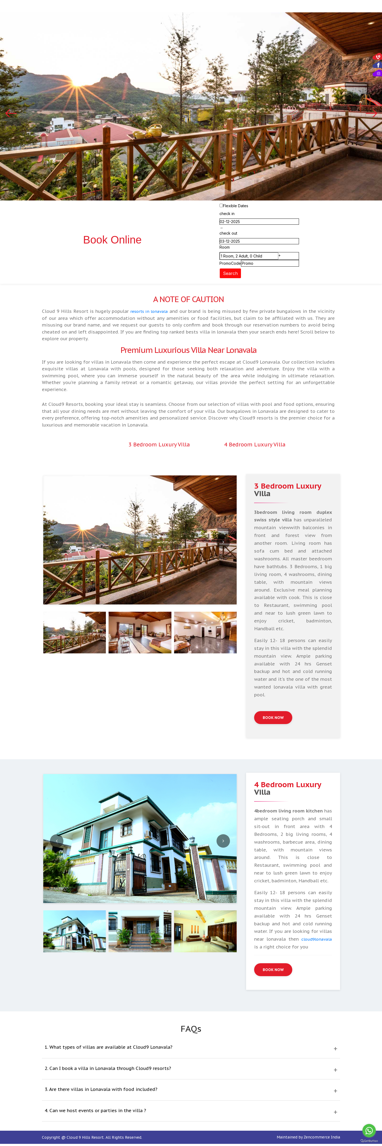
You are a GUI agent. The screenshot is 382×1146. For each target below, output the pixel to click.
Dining (189, 6)
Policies (368, 6)
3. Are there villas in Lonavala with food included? (101, 1093)
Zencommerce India (322, 1140)
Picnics (253, 6)
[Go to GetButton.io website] (369, 1140)
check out (228, 234)
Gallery (306, 6)
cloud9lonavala (314, 941)
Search (230, 274)
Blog (325, 6)
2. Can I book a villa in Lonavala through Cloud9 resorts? (108, 1072)
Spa (270, 6)
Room (224, 248)
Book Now (274, 719)
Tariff (286, 6)
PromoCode (230, 264)
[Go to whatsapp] (369, 1130)
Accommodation (155, 6)
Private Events (222, 6)
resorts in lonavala (157, 312)
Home (125, 6)
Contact (344, 6)
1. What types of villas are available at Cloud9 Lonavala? (108, 1051)
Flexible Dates (235, 206)
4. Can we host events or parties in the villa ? (95, 1114)
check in (227, 214)
